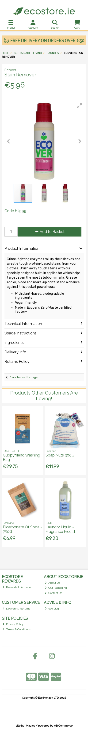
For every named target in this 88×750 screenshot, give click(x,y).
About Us (52, 582)
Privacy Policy (13, 624)
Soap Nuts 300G (60, 455)
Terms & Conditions (17, 629)
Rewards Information (17, 587)
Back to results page (24, 377)
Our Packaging (56, 587)
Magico (30, 725)
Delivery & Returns (16, 608)
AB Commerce (63, 725)
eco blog (52, 608)
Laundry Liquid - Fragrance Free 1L (61, 529)
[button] (79, 106)
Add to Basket (50, 231)
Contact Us (53, 593)
